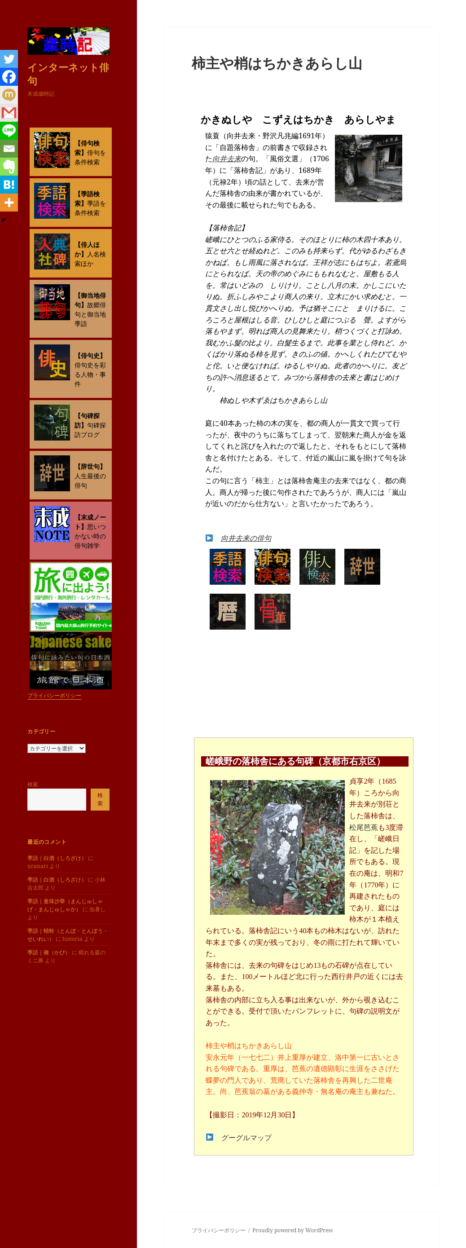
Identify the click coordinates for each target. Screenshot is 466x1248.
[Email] (9, 149)
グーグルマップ (246, 1138)
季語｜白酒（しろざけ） (57, 858)
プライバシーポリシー (54, 695)
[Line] (9, 131)
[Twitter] (9, 59)
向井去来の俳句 (246, 538)
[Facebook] (9, 77)
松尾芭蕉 (363, 827)
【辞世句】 (90, 466)
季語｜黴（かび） (48, 952)
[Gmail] (9, 113)
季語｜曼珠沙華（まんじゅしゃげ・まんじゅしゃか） (65, 905)
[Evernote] (9, 167)
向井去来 (226, 158)
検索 (32, 784)
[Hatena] (9, 185)
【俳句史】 (90, 355)
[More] (9, 203)
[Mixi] (9, 95)
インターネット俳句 (68, 73)
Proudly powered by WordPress (292, 1230)
